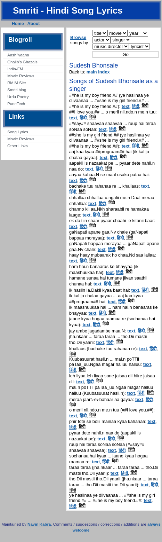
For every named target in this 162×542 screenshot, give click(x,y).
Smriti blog (16, 90)
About (33, 23)
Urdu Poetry (18, 97)
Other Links (17, 146)
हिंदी (135, 106)
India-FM (15, 69)
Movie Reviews (20, 76)
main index (98, 71)
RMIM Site (16, 83)
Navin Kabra (39, 524)
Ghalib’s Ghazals (22, 62)
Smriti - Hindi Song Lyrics (68, 10)
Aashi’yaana (18, 55)
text (126, 106)
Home (18, 23)
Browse (78, 37)
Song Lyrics (17, 132)
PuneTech (16, 104)
